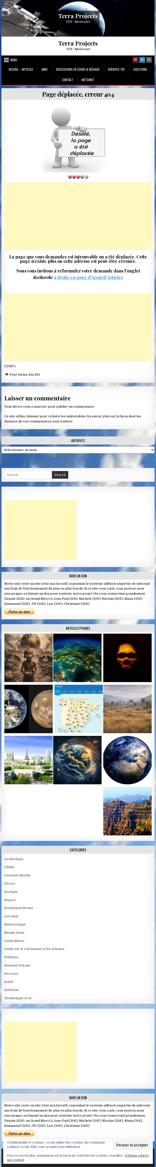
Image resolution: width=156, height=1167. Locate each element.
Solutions (140, 69)
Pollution (11, 957)
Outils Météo (14, 941)
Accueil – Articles (21, 69)
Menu (13, 59)
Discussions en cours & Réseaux (77, 69)
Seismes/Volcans (17, 965)
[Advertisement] (78, 216)
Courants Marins (17, 875)
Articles (114, 277)
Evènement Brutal (18, 908)
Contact (67, 79)
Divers (9, 883)
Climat (9, 867)
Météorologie (15, 924)
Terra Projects (78, 15)
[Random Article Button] (135, 60)
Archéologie (13, 859)
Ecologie (11, 892)
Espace (10, 900)
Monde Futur (14, 932)
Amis (45, 69)
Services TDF (116, 69)
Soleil (8, 982)
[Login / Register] (142, 60)
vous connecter (35, 406)
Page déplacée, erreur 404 (78, 94)
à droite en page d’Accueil (80, 277)
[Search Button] (149, 60)
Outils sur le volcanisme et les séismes (34, 949)
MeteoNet (88, 79)
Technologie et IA (17, 998)
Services (11, 973)
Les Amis (11, 916)
